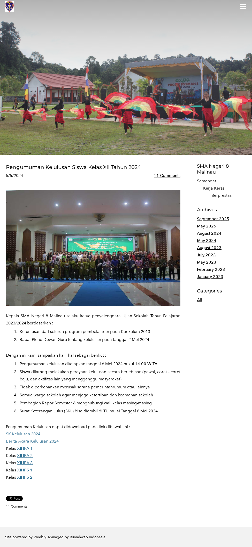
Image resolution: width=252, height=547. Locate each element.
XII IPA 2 (25, 455)
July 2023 (206, 254)
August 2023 (209, 247)
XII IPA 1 (25, 448)
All (199, 299)
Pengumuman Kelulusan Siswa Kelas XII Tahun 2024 (73, 167)
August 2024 (209, 233)
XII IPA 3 (25, 462)
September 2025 (213, 218)
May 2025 (206, 226)
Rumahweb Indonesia (87, 537)
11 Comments (167, 175)
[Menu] (242, 6)
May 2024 (206, 240)
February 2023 (211, 269)
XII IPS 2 (25, 477)
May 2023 (206, 262)
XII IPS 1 (25, 470)
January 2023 (210, 276)
